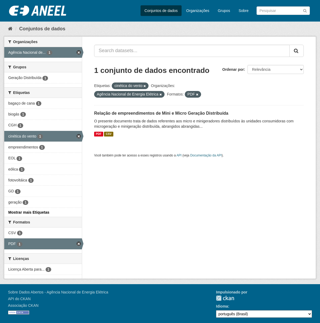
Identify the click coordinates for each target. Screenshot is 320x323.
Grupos (224, 11)
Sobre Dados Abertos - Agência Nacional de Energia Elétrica (58, 292)
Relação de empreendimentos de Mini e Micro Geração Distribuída (161, 113)
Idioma (222, 306)
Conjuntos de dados (161, 11)
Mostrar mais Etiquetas (28, 212)
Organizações (197, 11)
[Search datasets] (283, 10)
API (179, 155)
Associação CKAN (23, 305)
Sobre (244, 11)
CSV (109, 134)
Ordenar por (233, 69)
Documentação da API (206, 155)
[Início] (10, 28)
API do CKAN (19, 299)
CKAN (225, 298)
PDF (98, 134)
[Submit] (305, 10)
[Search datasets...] (192, 51)
